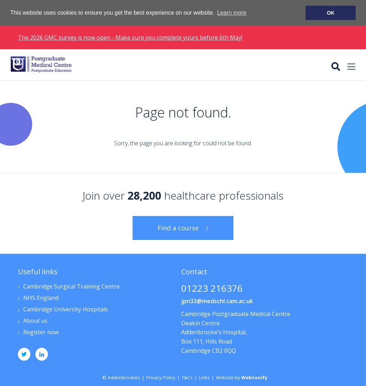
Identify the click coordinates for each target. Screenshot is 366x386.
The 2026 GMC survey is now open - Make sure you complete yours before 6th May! (130, 37)
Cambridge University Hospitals (65, 309)
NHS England (41, 298)
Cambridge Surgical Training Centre (71, 286)
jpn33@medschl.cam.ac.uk (217, 301)
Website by (241, 377)
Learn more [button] (231, 13)
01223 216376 (212, 288)
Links (204, 377)
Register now (41, 332)
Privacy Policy (160, 377)
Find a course (178, 227)
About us (35, 320)
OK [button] (331, 13)
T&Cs (187, 377)
